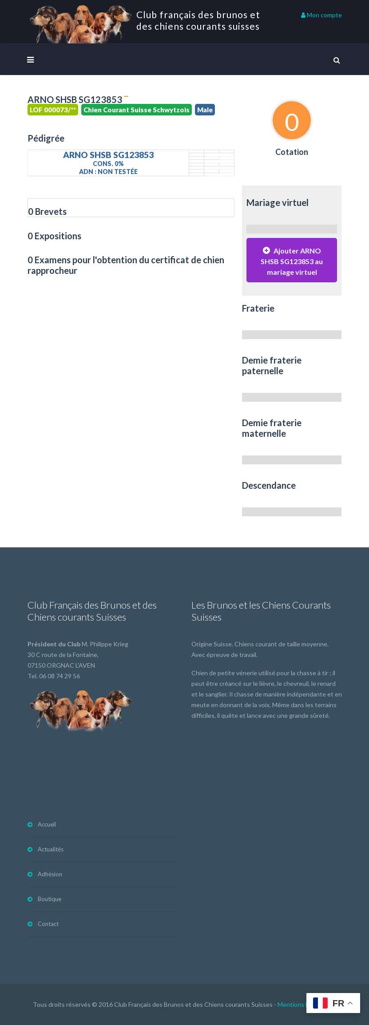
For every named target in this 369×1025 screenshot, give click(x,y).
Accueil (47, 824)
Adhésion (50, 874)
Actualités (50, 849)
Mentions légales (301, 1004)
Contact (48, 923)
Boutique (49, 898)
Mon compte (321, 15)
